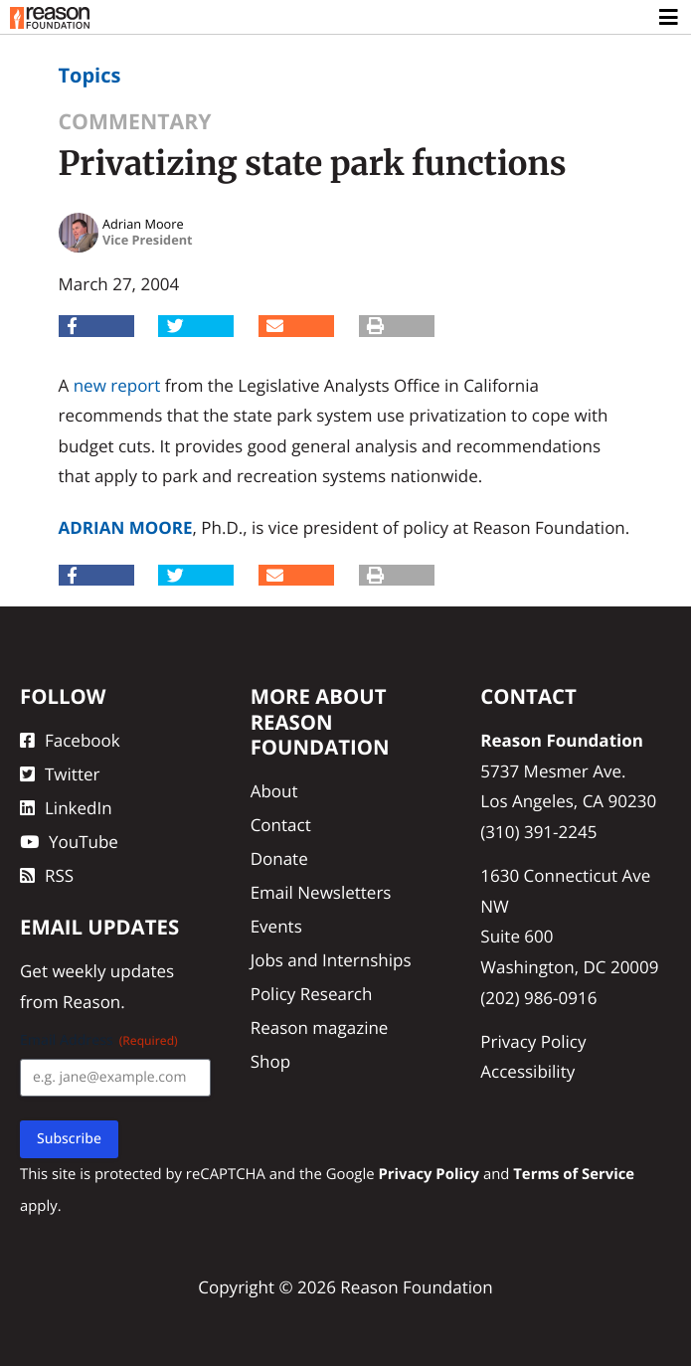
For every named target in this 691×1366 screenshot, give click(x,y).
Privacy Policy (533, 1041)
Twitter (59, 774)
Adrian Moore (126, 527)
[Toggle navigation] (669, 18)
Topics (90, 75)
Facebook (70, 740)
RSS (47, 875)
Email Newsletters (321, 892)
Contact (281, 824)
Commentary (135, 121)
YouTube (69, 841)
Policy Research (312, 993)
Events (276, 926)
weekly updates (113, 970)
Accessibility (527, 1071)
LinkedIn (66, 807)
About (274, 790)
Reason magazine (320, 1027)
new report (117, 385)
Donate (279, 858)
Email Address (99, 1040)
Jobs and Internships (331, 959)
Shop (270, 1061)
